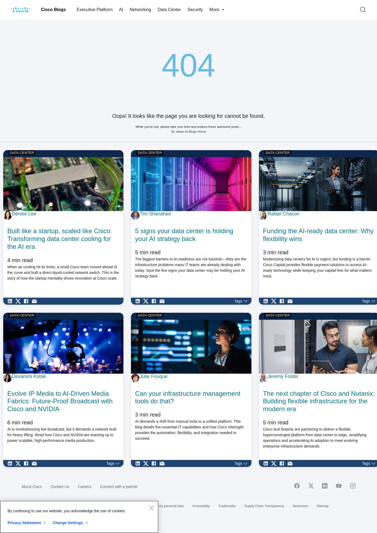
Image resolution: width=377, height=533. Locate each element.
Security (195, 9)
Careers (84, 486)
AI (121, 9)
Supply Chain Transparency (264, 506)
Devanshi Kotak (29, 376)
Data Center (169, 9)
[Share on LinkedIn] (11, 301)
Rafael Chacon (284, 213)
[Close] (151, 507)
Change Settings (68, 523)
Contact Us (59, 486)
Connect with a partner (119, 486)
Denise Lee (24, 213)
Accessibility (201, 506)
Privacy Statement (24, 523)
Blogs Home (197, 131)
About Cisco (32, 486)
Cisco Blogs (53, 9)
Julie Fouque (153, 376)
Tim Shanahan (155, 213)
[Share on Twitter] (19, 301)
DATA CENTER (22, 152)
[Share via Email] (36, 301)
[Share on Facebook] (27, 301)
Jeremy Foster (283, 376)
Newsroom (300, 506)
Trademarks (227, 506)
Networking (140, 9)
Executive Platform (94, 9)
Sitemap (322, 506)
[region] (79, 517)
